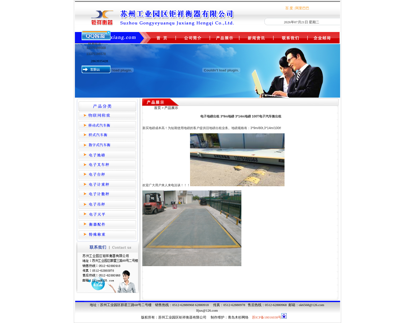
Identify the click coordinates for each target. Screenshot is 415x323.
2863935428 (99, 61)
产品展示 (171, 108)
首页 (157, 108)
